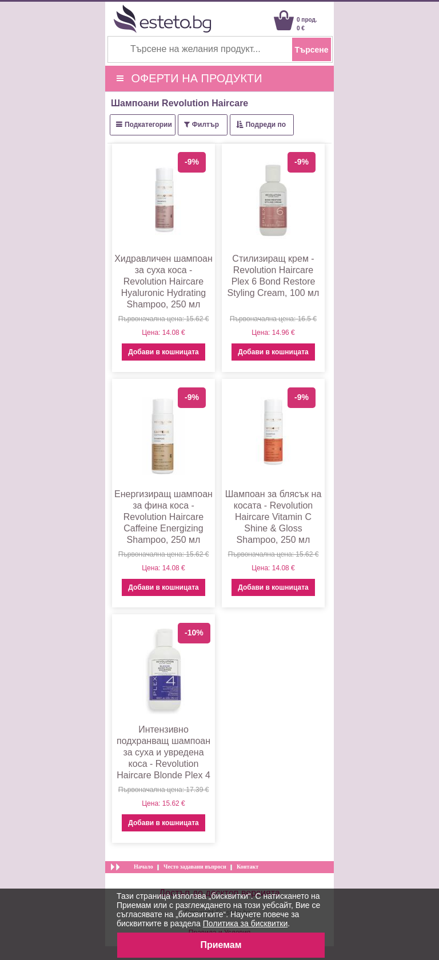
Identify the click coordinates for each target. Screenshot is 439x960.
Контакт (247, 866)
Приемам (220, 945)
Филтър (205, 125)
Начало (143, 866)
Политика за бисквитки (245, 923)
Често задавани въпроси (194, 866)
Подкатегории (148, 125)
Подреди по (266, 125)
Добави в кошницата (163, 352)
